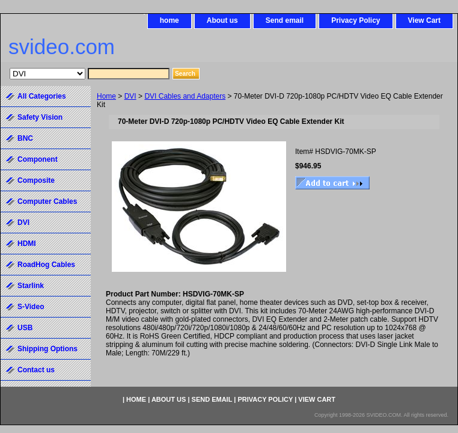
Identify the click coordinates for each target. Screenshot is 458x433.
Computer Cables (47, 201)
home (169, 20)
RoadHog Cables (46, 264)
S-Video (30, 306)
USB (24, 328)
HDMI (26, 243)
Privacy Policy (355, 20)
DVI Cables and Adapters (184, 96)
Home (106, 96)
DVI (130, 96)
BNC (25, 138)
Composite (36, 180)
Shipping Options (47, 349)
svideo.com (61, 46)
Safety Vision (40, 117)
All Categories (41, 96)
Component (37, 159)
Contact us (36, 370)
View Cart (424, 20)
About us (222, 20)
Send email (285, 20)
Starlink (30, 285)
